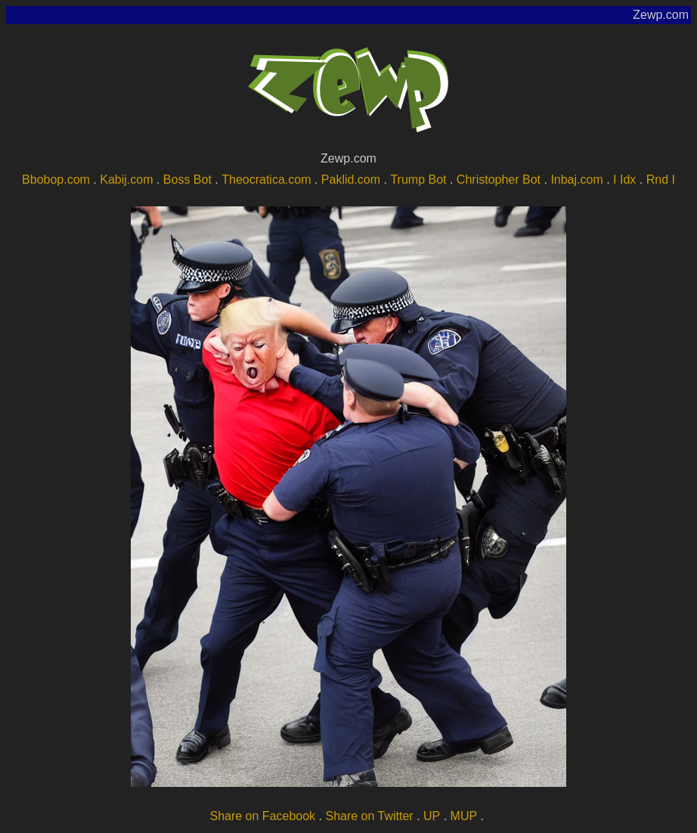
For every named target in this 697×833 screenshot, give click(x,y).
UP (431, 816)
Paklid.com (350, 179)
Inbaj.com (576, 179)
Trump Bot (418, 179)
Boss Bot (187, 179)
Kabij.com (126, 179)
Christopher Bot (499, 179)
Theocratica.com (266, 179)
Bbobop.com (56, 179)
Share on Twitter (369, 816)
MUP (464, 816)
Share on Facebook (262, 816)
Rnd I (660, 179)
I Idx (624, 179)
